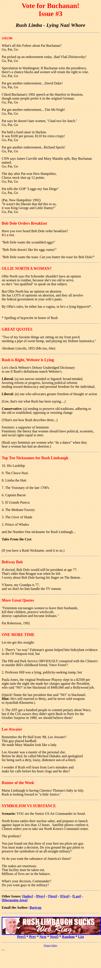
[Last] (76, 896)
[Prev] (40, 896)
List (81, 937)
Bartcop (35, 907)
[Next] (52, 896)
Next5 (54, 937)
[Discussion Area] (14, 900)
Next (43, 937)
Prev (32, 937)
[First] (65, 896)
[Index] (27, 896)
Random (68, 937)
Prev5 (21, 937)
